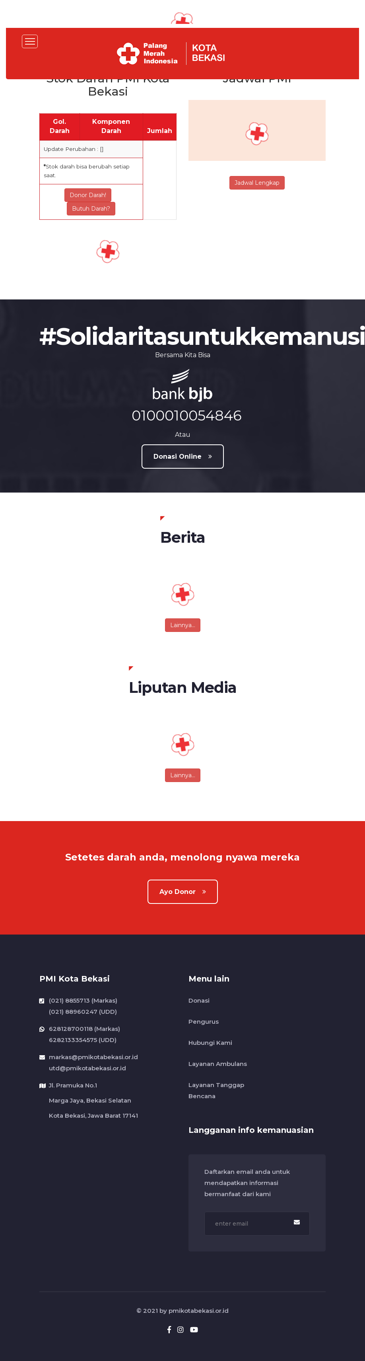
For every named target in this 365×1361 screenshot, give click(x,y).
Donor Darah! (88, 195)
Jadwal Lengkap (257, 182)
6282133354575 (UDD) (82, 1039)
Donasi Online (182, 456)
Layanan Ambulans (217, 1064)
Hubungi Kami (210, 1042)
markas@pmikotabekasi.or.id (93, 1057)
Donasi (199, 1000)
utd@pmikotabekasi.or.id (87, 1067)
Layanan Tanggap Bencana (216, 1090)
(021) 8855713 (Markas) (83, 1000)
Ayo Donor (182, 892)
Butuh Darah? (91, 208)
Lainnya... (182, 625)
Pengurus (203, 1021)
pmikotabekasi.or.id (199, 1310)
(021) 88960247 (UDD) (83, 1010)
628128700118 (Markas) (84, 1028)
